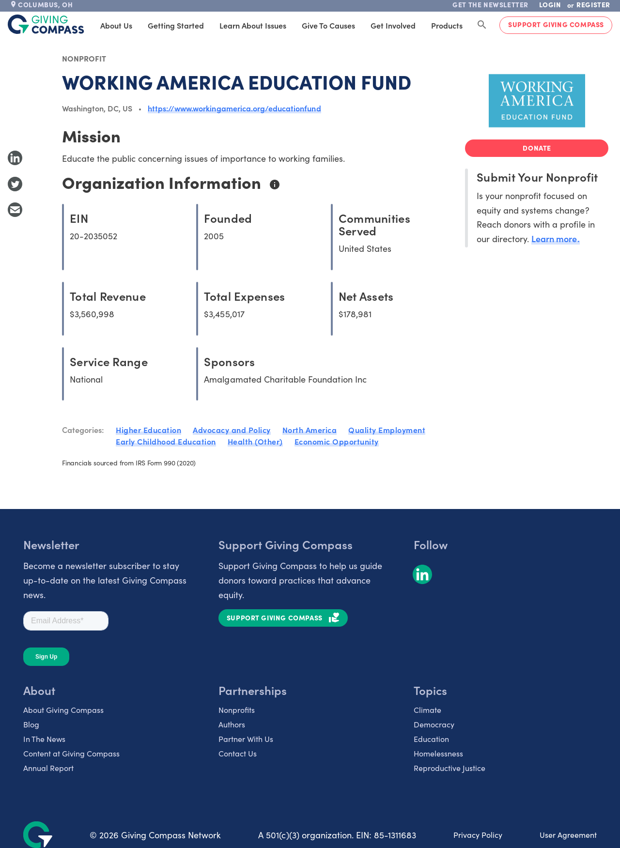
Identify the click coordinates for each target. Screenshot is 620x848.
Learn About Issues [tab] (252, 25)
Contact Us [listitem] (237, 753)
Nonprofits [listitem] (236, 709)
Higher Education (148, 429)
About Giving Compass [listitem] (63, 709)
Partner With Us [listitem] (245, 738)
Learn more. (555, 238)
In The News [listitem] (44, 738)
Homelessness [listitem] (438, 753)
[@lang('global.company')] (46, 24)
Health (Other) (255, 441)
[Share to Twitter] (15, 184)
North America (309, 429)
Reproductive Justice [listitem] (449, 767)
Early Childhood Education (166, 441)
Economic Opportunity (336, 441)
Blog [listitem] (31, 724)
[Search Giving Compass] (482, 25)
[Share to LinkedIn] (15, 158)
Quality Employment (386, 429)
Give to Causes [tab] (328, 25)
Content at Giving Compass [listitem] (71, 753)
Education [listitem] (431, 738)
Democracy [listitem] (434, 724)
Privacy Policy (477, 834)
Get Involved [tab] (393, 25)
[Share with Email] (15, 209)
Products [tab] (447, 25)
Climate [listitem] (427, 709)
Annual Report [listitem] (48, 767)
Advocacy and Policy (232, 429)
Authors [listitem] (231, 724)
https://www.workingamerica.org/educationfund (234, 108)
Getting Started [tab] (176, 25)
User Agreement (568, 834)
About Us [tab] (116, 25)
